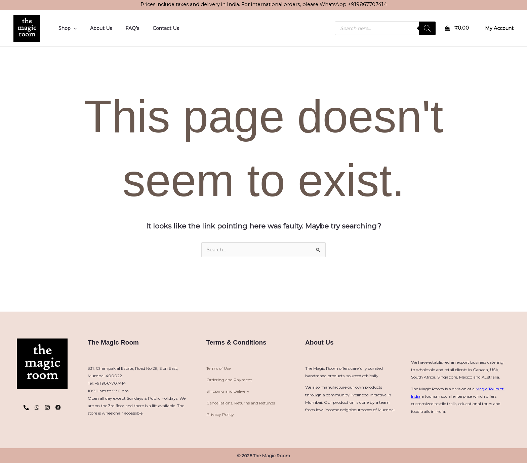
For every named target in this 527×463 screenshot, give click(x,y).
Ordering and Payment (229, 379)
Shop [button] (65, 28)
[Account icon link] (499, 28)
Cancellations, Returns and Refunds (240, 402)
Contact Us (151, 28)
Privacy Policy (220, 414)
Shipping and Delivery (227, 391)
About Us (95, 28)
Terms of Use (218, 368)
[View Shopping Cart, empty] (457, 28)
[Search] (427, 28)
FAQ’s (122, 28)
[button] (72, 28)
